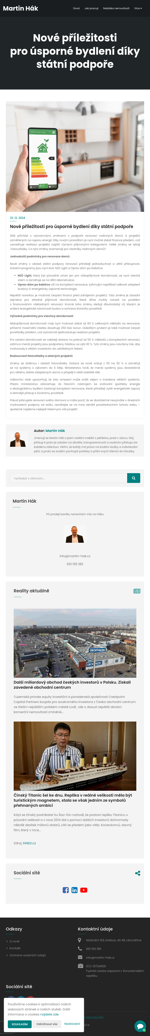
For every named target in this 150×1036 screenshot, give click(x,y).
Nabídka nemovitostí (116, 8)
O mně (14, 941)
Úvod (76, 8)
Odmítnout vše (47, 1024)
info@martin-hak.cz (100, 957)
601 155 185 (93, 949)
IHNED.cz (29, 843)
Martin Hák (55, 430)
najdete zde (49, 1014)
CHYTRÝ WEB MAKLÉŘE (89, 1018)
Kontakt (15, 948)
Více (138, 8)
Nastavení (72, 1024)
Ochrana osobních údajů (28, 955)
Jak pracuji (91, 8)
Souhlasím (20, 1024)
